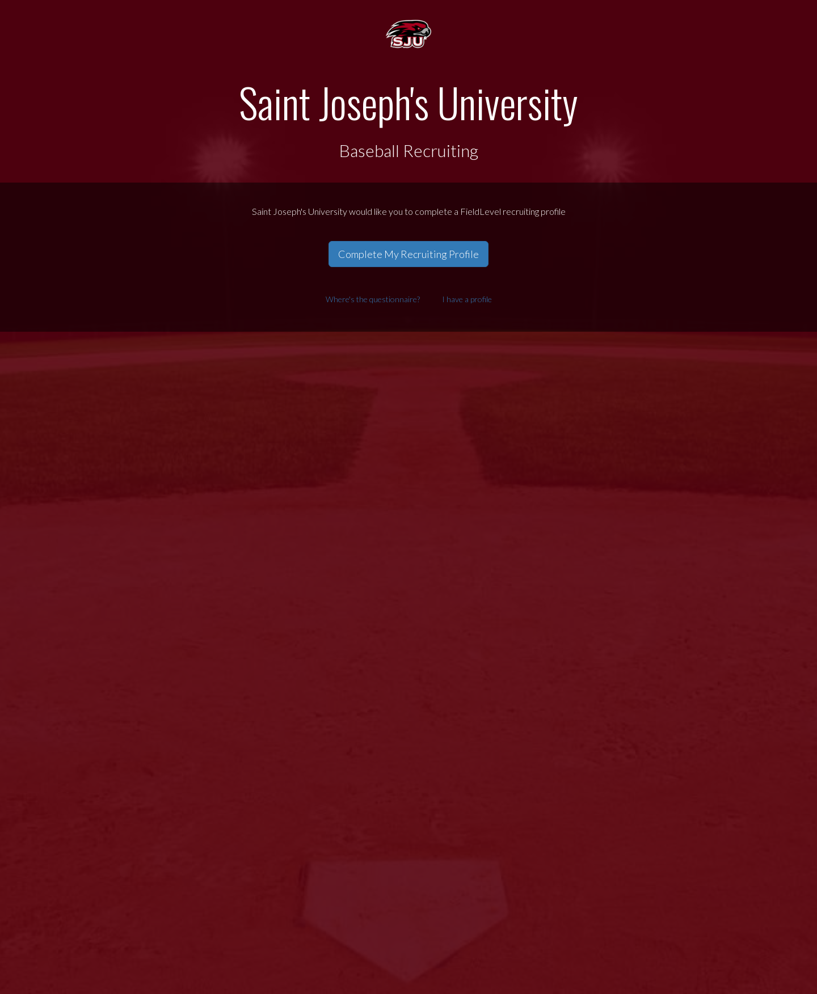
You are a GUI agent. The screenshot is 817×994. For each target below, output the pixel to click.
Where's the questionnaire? (373, 299)
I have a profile (467, 299)
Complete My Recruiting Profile (408, 254)
